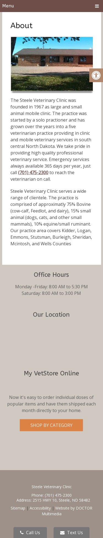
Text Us (71, 533)
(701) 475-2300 (33, 172)
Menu (8, 5)
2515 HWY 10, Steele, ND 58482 (61, 500)
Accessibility (40, 508)
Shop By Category (51, 406)
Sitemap (18, 508)
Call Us (30, 533)
